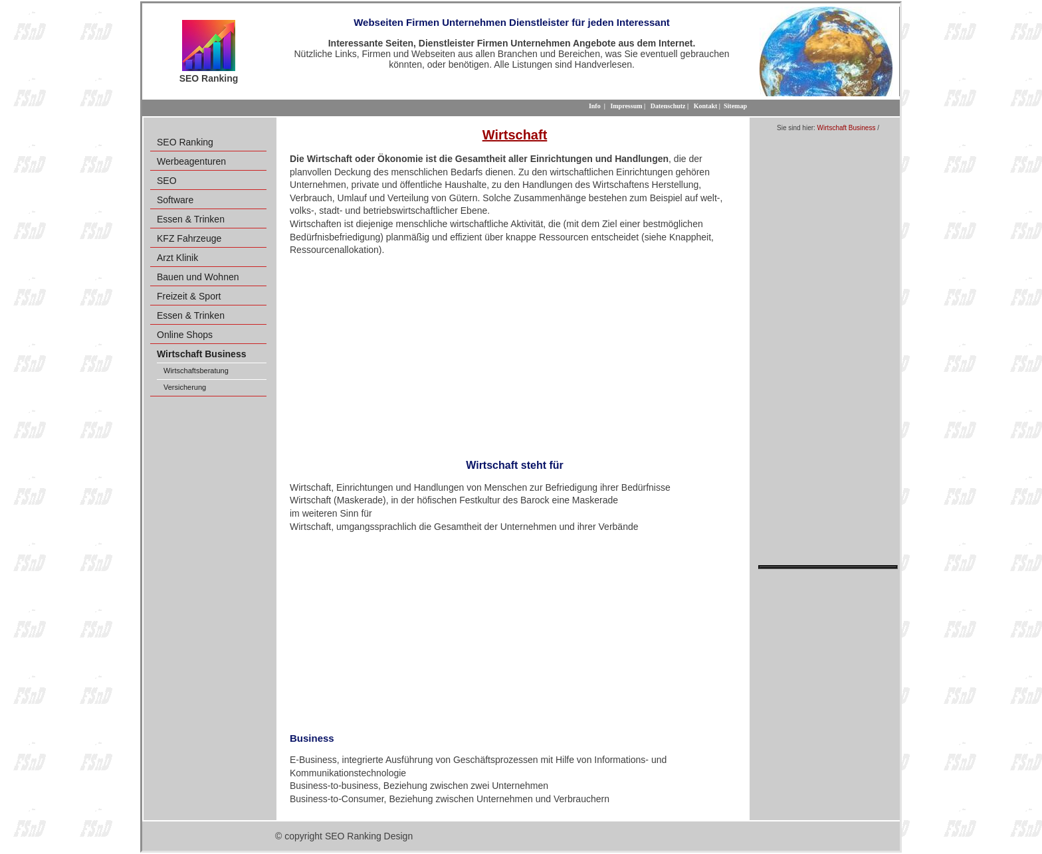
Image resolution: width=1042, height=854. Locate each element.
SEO (167, 180)
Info (595, 106)
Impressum (626, 106)
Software (175, 200)
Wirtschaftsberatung (196, 371)
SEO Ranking (185, 142)
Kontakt (706, 106)
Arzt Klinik (177, 257)
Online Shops (185, 334)
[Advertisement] (515, 353)
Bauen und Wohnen (198, 277)
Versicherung (184, 387)
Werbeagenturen (191, 161)
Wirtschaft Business (846, 127)
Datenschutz (668, 106)
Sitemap (735, 106)
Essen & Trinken (191, 219)
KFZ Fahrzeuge (189, 238)
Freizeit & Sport (189, 296)
